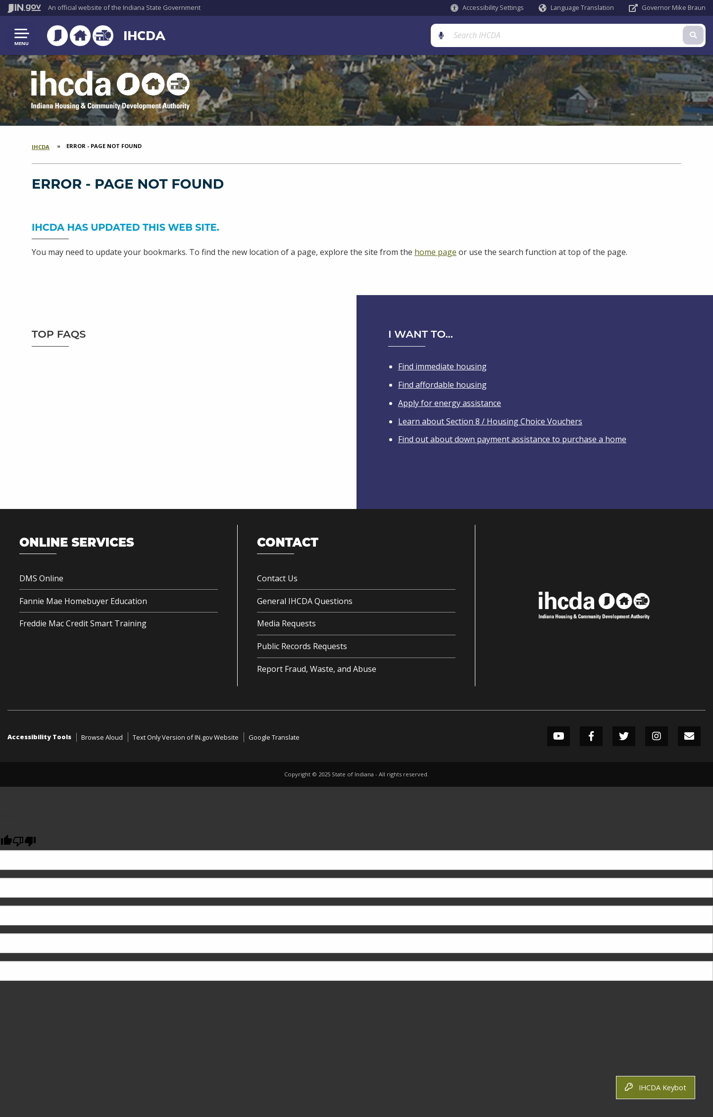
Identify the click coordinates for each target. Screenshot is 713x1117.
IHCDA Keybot (655, 1087)
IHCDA (141, 36)
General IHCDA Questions (305, 601)
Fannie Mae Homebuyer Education (83, 601)
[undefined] (24, 841)
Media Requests (286, 623)
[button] (487, 7)
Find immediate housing (442, 366)
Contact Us (277, 578)
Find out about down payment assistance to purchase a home (512, 439)
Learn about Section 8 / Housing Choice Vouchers (490, 421)
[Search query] (619, 35)
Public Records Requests (302, 646)
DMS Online (41, 578)
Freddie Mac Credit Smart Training (83, 623)
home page (435, 252)
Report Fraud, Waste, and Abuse (316, 668)
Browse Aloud (102, 737)
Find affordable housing (442, 384)
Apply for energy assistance (449, 403)
